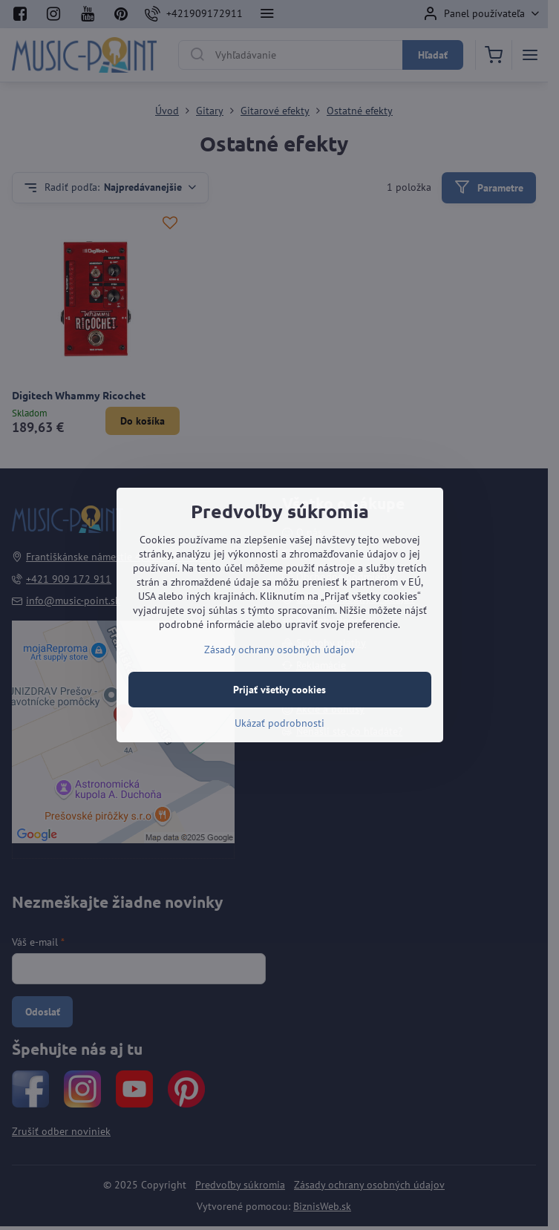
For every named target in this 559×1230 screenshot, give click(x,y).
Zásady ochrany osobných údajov (279, 649)
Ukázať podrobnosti (279, 723)
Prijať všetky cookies (279, 689)
